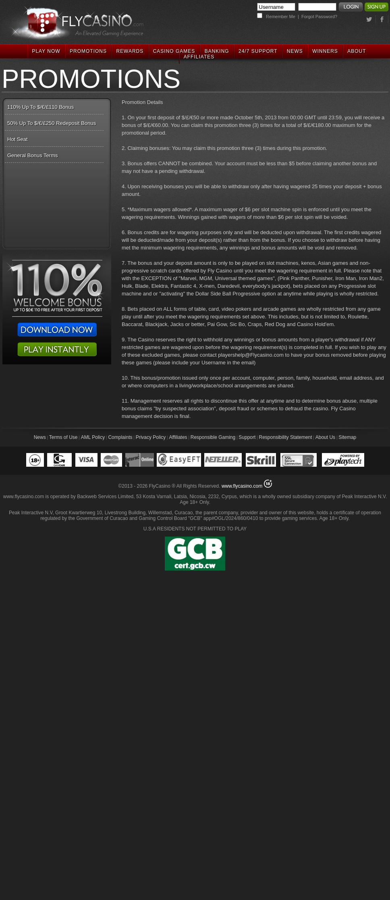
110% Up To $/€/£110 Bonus (40, 107)
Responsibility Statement (285, 437)
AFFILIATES (199, 57)
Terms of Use (63, 437)
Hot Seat (17, 139)
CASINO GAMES (174, 51)
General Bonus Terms (32, 155)
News (40, 437)
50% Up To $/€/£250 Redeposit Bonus (51, 123)
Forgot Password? (319, 16)
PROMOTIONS (88, 51)
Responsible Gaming (213, 437)
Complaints (120, 437)
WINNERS (325, 51)
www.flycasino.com (242, 486)
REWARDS (129, 51)
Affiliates (178, 437)
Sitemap (347, 437)
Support (247, 437)
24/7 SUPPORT (258, 51)
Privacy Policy (151, 437)
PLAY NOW (46, 51)
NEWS (295, 51)
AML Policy (93, 437)
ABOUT (356, 51)
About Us (325, 437)
